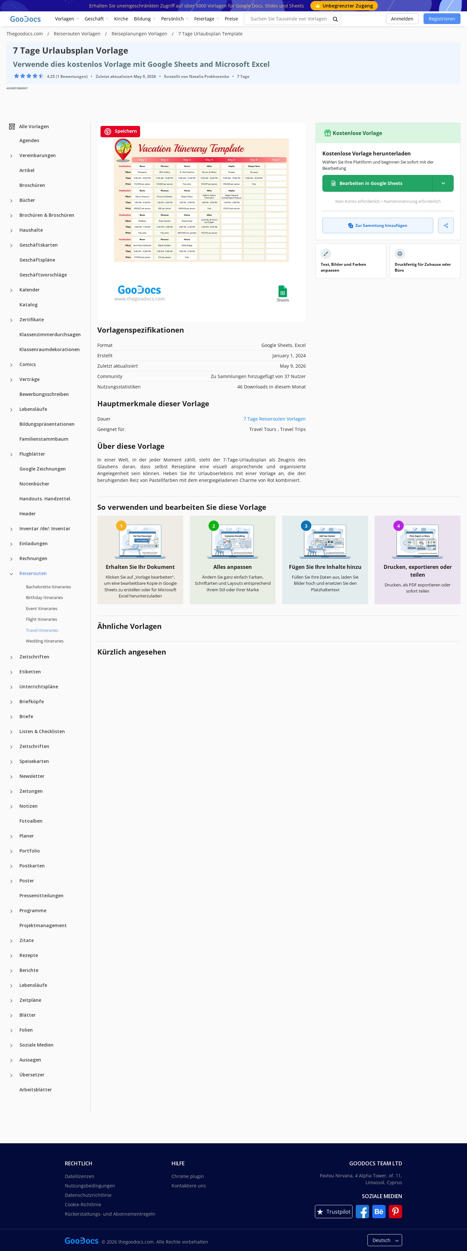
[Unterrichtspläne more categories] (11, 687)
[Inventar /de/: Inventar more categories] (11, 529)
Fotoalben (30, 821)
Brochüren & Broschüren (46, 215)
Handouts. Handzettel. (45, 499)
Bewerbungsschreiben (44, 394)
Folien (26, 1030)
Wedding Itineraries (45, 641)
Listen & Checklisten (42, 731)
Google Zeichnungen (42, 469)
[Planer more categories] (11, 836)
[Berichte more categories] (11, 971)
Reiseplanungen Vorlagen (140, 34)
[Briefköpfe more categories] (11, 702)
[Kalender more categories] (11, 290)
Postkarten (32, 866)
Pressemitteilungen (41, 895)
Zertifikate (31, 319)
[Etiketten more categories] (11, 672)
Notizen (28, 806)
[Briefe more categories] (11, 717)
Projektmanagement (43, 925)
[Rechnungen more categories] (11, 559)
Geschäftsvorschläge (43, 275)
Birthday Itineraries (44, 597)
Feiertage (204, 19)
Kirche (121, 19)
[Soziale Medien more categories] (11, 1045)
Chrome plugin (188, 1176)
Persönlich (172, 19)
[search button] (335, 19)
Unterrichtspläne (38, 686)
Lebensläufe (33, 409)
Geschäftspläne (37, 260)
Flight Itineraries (41, 619)
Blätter (27, 1015)
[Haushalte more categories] (11, 231)
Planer (26, 836)
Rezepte (28, 955)
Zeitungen (31, 791)
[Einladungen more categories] (11, 544)
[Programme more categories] (11, 911)
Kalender (29, 290)
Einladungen (33, 543)
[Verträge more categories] (11, 380)
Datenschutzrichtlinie (88, 1195)
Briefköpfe (31, 701)
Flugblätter (32, 454)
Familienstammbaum (43, 439)
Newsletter (31, 776)
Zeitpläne (30, 1000)
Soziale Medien (36, 1045)
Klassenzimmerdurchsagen (50, 334)
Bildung (142, 19)
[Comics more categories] (11, 365)
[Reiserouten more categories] (11, 574)
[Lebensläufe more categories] (11, 410)
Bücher (27, 200)
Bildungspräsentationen (47, 424)
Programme (32, 910)
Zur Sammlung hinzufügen (377, 225)
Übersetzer (31, 1075)
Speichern (120, 132)
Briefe (26, 716)
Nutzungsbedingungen (90, 1186)
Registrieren (442, 19)
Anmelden (402, 19)
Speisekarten (34, 761)
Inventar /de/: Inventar (44, 528)
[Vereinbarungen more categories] (11, 156)
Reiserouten (33, 573)
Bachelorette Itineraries (48, 587)
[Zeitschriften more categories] (11, 657)
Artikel (26, 170)
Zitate (26, 940)
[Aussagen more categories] (11, 1060)
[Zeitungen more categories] (11, 792)
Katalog (28, 304)
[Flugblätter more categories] (11, 455)
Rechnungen (33, 558)
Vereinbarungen (37, 155)
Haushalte (31, 230)
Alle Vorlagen (28, 126)
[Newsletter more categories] (11, 777)
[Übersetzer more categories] (11, 1075)
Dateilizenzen (79, 1176)
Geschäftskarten (38, 245)
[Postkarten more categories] (11, 866)
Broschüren (32, 185)
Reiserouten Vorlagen (78, 34)
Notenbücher (34, 484)
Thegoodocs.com (25, 34)
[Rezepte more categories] (11, 956)
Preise (231, 19)
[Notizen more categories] (11, 807)
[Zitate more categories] (11, 941)
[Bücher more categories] (11, 201)
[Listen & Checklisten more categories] (11, 732)
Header (27, 513)
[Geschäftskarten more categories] (11, 246)
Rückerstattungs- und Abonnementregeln (110, 1214)
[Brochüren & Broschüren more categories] (11, 216)
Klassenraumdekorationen (49, 349)
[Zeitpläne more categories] (11, 1001)
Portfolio (29, 851)
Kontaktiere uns (189, 1186)
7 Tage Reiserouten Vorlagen (275, 419)
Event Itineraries (41, 608)
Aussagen (30, 1060)
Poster (26, 880)
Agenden (29, 140)
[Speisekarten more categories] (11, 762)
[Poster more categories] (11, 881)
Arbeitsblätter (35, 1089)
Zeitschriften (34, 657)
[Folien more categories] (11, 1031)
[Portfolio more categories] (11, 851)
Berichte (28, 970)
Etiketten (30, 671)
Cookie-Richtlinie (83, 1204)
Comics (27, 364)
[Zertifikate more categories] (11, 320)
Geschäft (94, 19)
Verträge (29, 379)
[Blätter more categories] (11, 1016)
